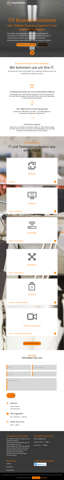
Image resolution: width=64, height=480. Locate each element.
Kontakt (43, 44)
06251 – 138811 (44, 442)
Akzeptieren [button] (36, 478)
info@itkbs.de (41, 438)
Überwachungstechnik (32, 325)
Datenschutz (10, 470)
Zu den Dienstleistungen (32, 343)
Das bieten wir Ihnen (25, 44)
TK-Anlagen (32, 233)
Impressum (9, 467)
